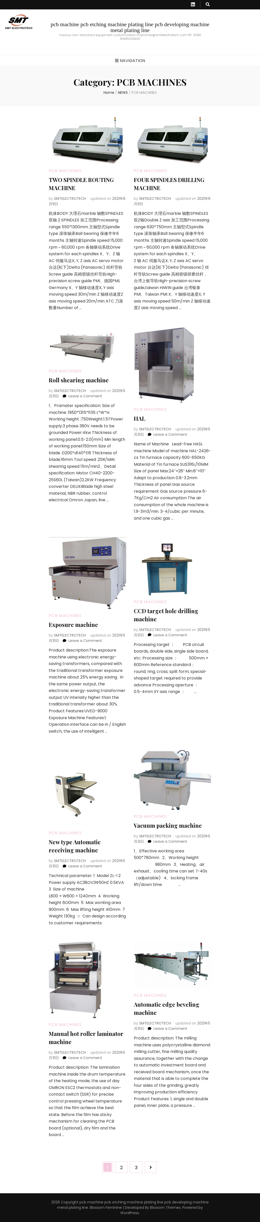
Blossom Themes (165, 1207)
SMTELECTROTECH (70, 198)
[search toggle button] (208, 4)
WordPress (129, 1212)
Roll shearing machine (79, 380)
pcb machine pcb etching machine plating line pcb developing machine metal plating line (130, 27)
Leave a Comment (85, 396)
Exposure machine (73, 624)
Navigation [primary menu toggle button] (130, 61)
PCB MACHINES (65, 171)
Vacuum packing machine (168, 825)
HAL (139, 418)
